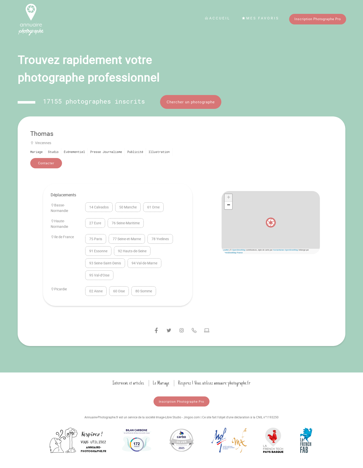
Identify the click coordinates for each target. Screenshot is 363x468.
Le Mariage (161, 383)
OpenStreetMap (239, 250)
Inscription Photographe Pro (317, 19)
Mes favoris (260, 18)
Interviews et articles (128, 383)
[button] (271, 222)
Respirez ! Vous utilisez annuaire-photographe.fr (214, 383)
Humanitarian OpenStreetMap (285, 250)
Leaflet (226, 250)
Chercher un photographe (191, 101)
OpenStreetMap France (233, 253)
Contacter (46, 163)
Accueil (217, 18)
